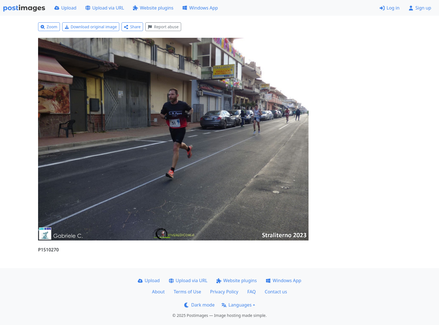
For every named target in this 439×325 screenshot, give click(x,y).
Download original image (91, 26)
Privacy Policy (224, 292)
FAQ (251, 292)
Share (132, 26)
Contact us (276, 292)
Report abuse (163, 26)
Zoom (49, 26)
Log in (390, 8)
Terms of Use (187, 292)
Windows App (200, 8)
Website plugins (153, 8)
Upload (65, 8)
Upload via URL (104, 8)
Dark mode (199, 305)
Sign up (419, 8)
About (158, 292)
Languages (236, 305)
